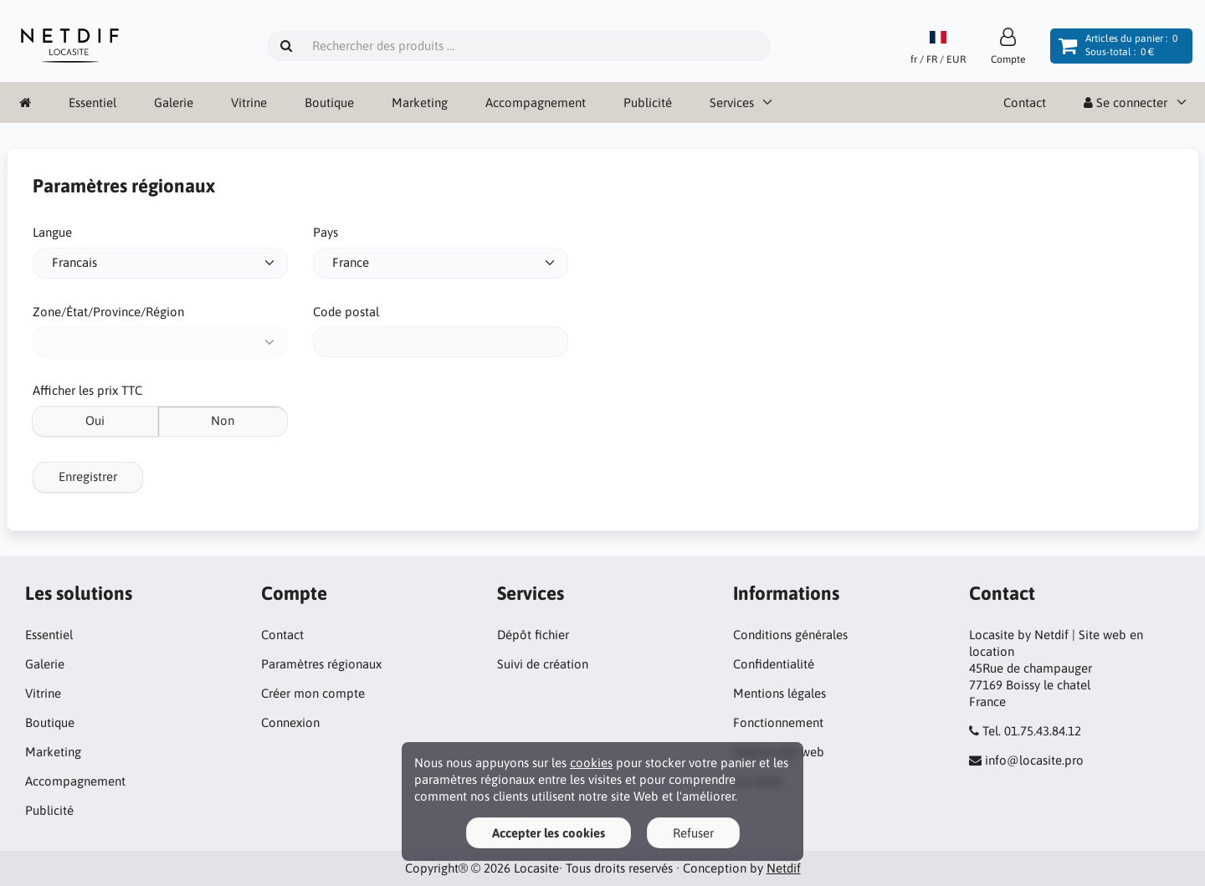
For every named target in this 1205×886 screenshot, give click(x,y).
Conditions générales (790, 634)
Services (732, 102)
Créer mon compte (313, 693)
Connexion (290, 722)
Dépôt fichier (533, 634)
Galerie (173, 102)
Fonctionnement (778, 722)
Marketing (420, 102)
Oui (95, 420)
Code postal (346, 312)
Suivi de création (542, 664)
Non (222, 420)
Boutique (329, 102)
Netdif (784, 868)
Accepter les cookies (548, 833)
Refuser (693, 833)
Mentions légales (779, 693)
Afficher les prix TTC (87, 390)
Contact (1024, 102)
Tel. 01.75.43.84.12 (1031, 731)
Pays (325, 232)
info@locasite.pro (1034, 760)
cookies (591, 762)
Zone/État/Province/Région (108, 312)
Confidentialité (773, 664)
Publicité (647, 102)
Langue (52, 232)
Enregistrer (88, 476)
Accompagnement (535, 102)
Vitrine (249, 102)
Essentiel (92, 102)
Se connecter (1125, 102)
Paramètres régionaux (321, 664)
